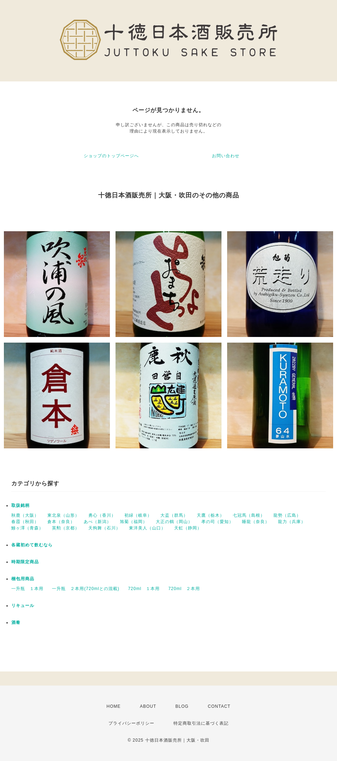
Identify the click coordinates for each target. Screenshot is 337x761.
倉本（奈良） (61, 521)
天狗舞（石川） (104, 528)
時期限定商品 (25, 561)
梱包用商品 (22, 578)
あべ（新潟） (97, 521)
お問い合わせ (226, 155)
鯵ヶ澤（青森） (27, 528)
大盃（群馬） (174, 515)
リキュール (22, 605)
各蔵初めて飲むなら (32, 544)
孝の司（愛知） (217, 521)
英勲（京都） (65, 528)
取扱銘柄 (20, 505)
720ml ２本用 (184, 588)
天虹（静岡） (188, 528)
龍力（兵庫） (292, 521)
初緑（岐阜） (138, 515)
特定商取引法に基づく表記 (201, 723)
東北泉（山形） (63, 515)
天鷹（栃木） (210, 515)
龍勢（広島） (287, 515)
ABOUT (148, 706)
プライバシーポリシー (131, 723)
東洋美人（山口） (147, 528)
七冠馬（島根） (249, 515)
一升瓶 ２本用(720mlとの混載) (85, 588)
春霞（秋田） (25, 521)
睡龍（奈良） (256, 521)
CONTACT (219, 706)
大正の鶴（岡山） (174, 521)
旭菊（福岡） (133, 521)
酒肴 (15, 622)
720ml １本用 (144, 588)
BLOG (182, 706)
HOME (114, 706)
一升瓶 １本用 (27, 588)
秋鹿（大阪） (25, 515)
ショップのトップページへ (111, 155)
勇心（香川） (102, 515)
